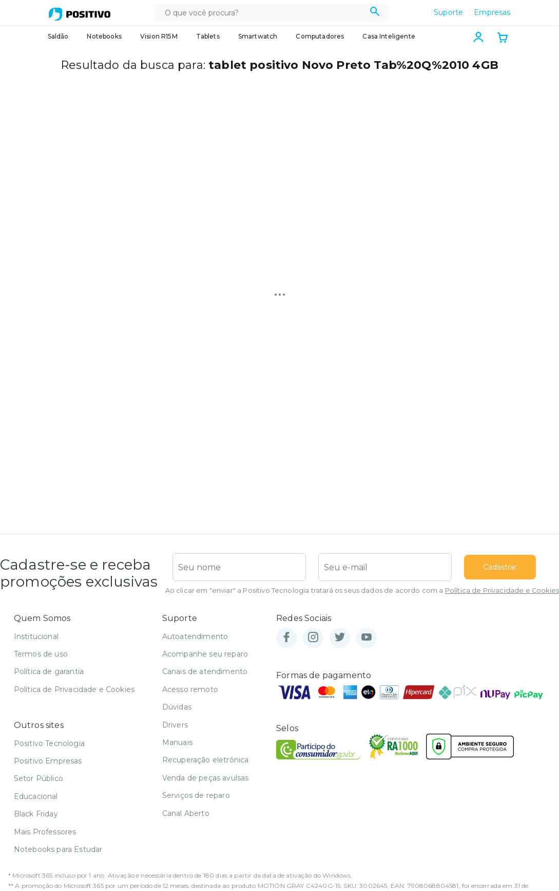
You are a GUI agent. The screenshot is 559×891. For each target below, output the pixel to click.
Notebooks (104, 36)
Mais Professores (45, 832)
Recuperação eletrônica (205, 760)
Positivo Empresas (48, 761)
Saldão (58, 36)
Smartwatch (258, 36)
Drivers (175, 725)
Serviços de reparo (196, 795)
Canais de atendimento (204, 671)
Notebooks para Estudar (58, 849)
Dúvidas (176, 707)
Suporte (448, 12)
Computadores (320, 36)
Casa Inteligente (388, 36)
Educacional (36, 796)
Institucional (36, 636)
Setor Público (38, 778)
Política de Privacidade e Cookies (502, 590)
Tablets (208, 36)
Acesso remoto (190, 689)
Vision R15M (159, 36)
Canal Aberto (185, 813)
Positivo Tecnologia (49, 743)
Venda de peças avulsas (205, 778)
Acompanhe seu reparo (205, 654)
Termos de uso (41, 654)
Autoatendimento (195, 636)
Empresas (492, 12)
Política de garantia (49, 671)
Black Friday (36, 814)
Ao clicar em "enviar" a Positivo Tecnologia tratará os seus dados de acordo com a (362, 590)
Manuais (177, 742)
